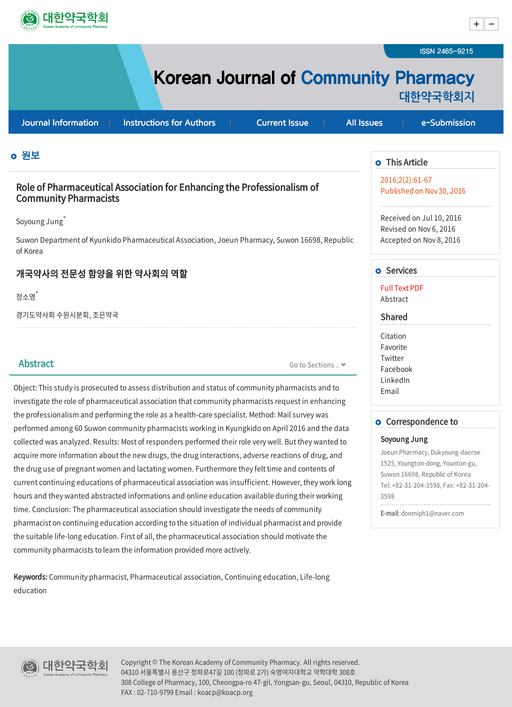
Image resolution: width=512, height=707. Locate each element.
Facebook (396, 369)
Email (389, 391)
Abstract (394, 298)
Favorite (393, 346)
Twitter (392, 357)
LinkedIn (395, 380)
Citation (393, 335)
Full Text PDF (402, 287)
